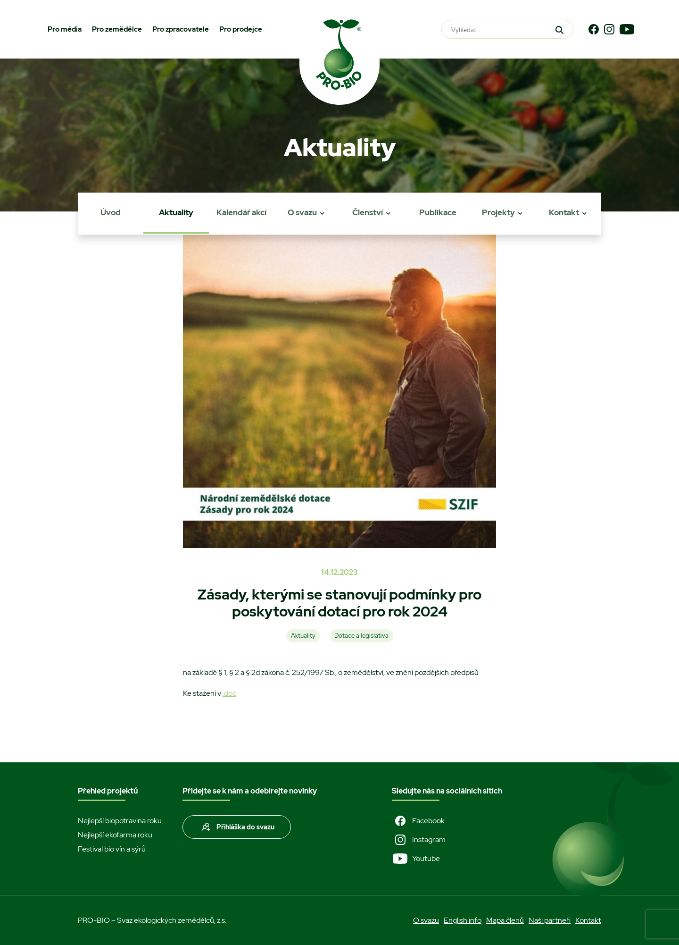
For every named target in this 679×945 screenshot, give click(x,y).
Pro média (65, 29)
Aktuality (176, 212)
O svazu (302, 212)
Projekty (498, 212)
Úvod (110, 212)
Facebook (418, 821)
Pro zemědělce (117, 29)
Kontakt (564, 212)
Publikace (437, 212)
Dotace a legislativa (361, 636)
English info (462, 920)
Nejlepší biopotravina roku (120, 821)
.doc (229, 693)
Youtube (416, 858)
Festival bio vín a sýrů (112, 849)
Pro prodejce (240, 29)
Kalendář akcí (241, 212)
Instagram (419, 840)
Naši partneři (550, 920)
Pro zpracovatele (180, 29)
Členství (367, 212)
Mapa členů (505, 920)
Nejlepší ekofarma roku (115, 835)
